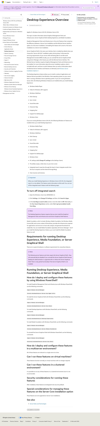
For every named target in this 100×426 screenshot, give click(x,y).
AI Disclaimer (5, 421)
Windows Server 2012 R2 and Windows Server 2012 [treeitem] (12, 21)
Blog (21, 421)
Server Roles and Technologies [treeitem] (11, 44)
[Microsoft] (3, 2)
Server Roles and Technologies (37, 14)
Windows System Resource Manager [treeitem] (13, 84)
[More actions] (71, 14)
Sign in (96, 2)
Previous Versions (14, 421)
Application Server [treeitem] (8, 49)
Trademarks (65, 421)
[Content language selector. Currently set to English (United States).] (9, 417)
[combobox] (12, 18)
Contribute (28, 421)
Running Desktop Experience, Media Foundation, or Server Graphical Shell (86, 23)
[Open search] (92, 2)
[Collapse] (21, 14)
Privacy (34, 421)
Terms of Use (57, 421)
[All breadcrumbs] (28, 14)
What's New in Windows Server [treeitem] (10, 25)
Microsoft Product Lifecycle (45, 7)
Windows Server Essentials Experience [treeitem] (13, 89)
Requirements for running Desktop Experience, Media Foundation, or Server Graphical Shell (87, 19)
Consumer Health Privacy (45, 421)
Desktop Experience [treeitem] (9, 51)
